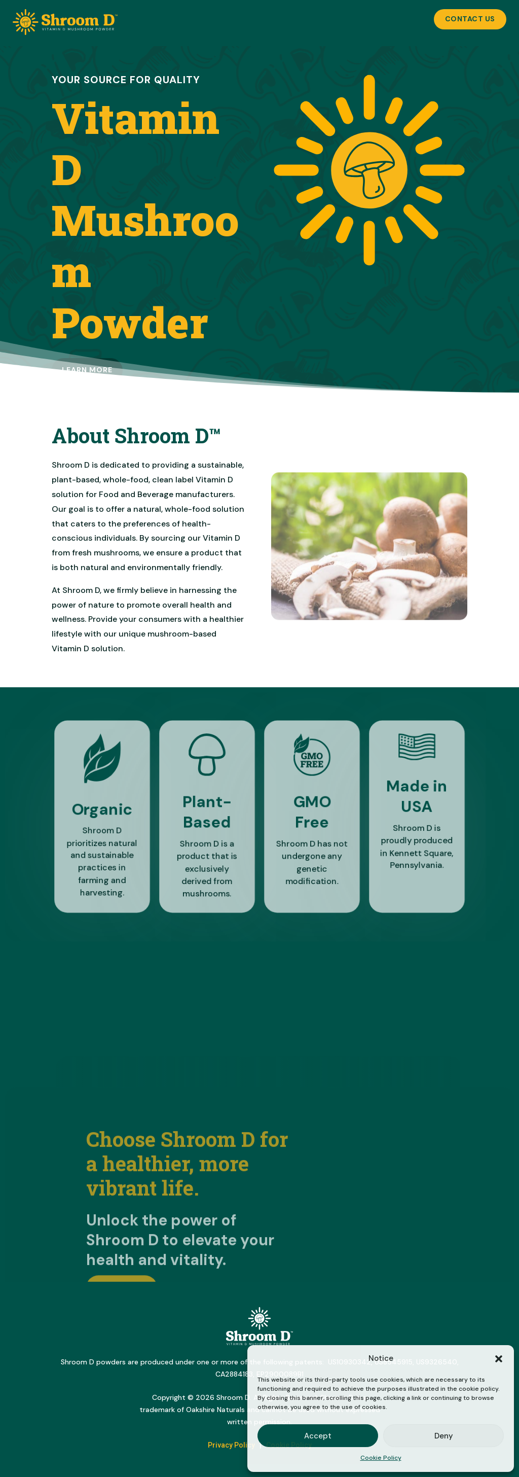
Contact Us (470, 18)
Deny (443, 1436)
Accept (317, 1436)
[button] (499, 1359)
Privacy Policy (231, 1445)
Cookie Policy (380, 1458)
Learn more (87, 369)
